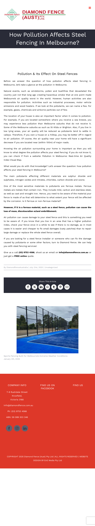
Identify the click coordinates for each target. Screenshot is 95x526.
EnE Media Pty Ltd (53, 460)
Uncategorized (51, 267)
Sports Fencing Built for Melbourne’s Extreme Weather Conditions (35, 356)
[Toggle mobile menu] (90, 8)
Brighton (66, 127)
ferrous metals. (73, 186)
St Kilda (54, 127)
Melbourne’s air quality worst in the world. (27, 98)
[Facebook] (9, 428)
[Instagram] (17, 428)
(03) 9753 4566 (19, 411)
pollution (86, 116)
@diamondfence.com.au (20, 405)
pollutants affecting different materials (40, 176)
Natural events (11, 91)
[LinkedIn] (25, 428)
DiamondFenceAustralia (17, 267)
